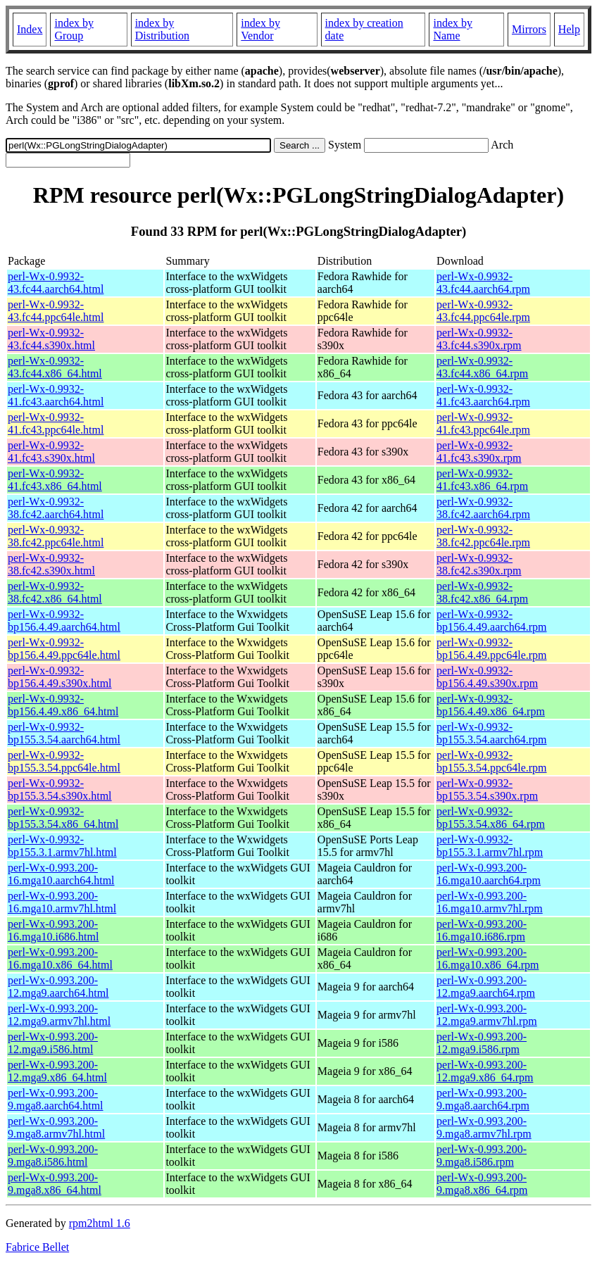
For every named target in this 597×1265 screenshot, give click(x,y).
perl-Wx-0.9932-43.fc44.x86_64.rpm (482, 367)
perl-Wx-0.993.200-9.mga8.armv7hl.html (56, 1127)
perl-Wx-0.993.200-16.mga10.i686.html (53, 930)
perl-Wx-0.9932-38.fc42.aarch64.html (55, 508)
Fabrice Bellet (37, 1247)
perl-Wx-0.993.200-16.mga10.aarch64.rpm (488, 874)
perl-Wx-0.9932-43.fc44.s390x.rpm (478, 339)
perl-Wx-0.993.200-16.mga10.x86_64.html (60, 958)
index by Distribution (162, 29)
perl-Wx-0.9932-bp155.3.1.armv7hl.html (62, 845)
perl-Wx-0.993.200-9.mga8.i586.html (53, 1155)
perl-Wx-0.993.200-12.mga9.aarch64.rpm (485, 986)
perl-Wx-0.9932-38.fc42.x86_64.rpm (482, 592)
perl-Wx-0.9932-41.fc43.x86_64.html (55, 479)
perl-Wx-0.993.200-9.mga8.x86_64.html (54, 1183)
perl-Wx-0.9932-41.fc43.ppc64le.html (55, 423)
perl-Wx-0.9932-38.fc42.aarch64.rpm (483, 508)
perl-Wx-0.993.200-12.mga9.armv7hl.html (59, 1014)
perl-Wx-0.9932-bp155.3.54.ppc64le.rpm (491, 761)
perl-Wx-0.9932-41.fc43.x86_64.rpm (482, 479)
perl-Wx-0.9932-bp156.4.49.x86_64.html (63, 705)
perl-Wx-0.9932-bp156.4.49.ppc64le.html (64, 648)
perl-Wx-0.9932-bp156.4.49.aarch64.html (64, 620)
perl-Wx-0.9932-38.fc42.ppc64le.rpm (483, 536)
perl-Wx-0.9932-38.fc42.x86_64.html (55, 592)
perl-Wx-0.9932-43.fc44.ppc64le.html (55, 310)
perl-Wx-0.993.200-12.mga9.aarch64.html (58, 986)
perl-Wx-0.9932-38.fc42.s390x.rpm (478, 564)
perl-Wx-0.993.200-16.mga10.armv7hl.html (62, 902)
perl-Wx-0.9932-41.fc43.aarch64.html (55, 395)
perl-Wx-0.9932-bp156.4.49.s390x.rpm (487, 677)
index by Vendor (260, 29)
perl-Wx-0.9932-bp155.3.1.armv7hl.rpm (489, 845)
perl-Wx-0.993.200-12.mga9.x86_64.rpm (484, 1071)
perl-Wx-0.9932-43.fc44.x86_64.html (55, 367)
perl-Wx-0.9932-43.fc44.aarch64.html (55, 282)
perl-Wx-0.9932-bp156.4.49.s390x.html (60, 677)
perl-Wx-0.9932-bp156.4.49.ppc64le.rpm (491, 648)
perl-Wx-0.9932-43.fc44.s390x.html (51, 339)
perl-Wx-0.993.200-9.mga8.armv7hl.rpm (484, 1127)
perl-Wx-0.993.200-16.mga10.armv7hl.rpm (489, 902)
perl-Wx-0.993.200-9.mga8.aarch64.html (55, 1099)
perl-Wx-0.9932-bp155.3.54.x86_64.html (63, 817)
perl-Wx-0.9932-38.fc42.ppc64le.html (55, 536)
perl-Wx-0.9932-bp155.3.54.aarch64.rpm (491, 733)
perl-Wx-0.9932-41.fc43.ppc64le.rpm (483, 423)
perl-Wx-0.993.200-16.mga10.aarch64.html (61, 874)
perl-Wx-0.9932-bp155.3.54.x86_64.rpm (490, 817)
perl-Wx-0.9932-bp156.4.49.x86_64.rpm (490, 705)
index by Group (74, 29)
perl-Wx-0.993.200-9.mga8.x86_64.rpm (481, 1183)
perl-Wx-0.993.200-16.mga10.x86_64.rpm (487, 958)
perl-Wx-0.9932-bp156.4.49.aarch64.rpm (491, 620)
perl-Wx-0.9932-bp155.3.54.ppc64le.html (64, 761)
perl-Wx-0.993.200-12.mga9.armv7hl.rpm (486, 1014)
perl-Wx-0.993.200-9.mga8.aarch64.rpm (482, 1099)
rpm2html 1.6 (99, 1223)
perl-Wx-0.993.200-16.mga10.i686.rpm (481, 930)
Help (569, 29)
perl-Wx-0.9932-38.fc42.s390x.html (51, 564)
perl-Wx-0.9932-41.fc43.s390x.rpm (478, 451)
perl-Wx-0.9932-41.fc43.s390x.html (51, 451)
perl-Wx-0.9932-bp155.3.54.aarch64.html (64, 733)
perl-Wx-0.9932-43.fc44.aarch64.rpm (483, 282)
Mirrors (529, 29)
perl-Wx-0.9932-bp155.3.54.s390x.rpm (487, 789)
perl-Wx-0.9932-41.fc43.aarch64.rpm (483, 395)
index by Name (452, 29)
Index (29, 29)
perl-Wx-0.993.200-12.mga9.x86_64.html (57, 1071)
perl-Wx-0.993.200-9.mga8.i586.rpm (481, 1155)
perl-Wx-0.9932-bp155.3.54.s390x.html (60, 789)
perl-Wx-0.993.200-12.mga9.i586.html (53, 1043)
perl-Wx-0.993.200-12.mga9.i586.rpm (481, 1043)
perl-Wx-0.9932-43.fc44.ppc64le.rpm (483, 310)
